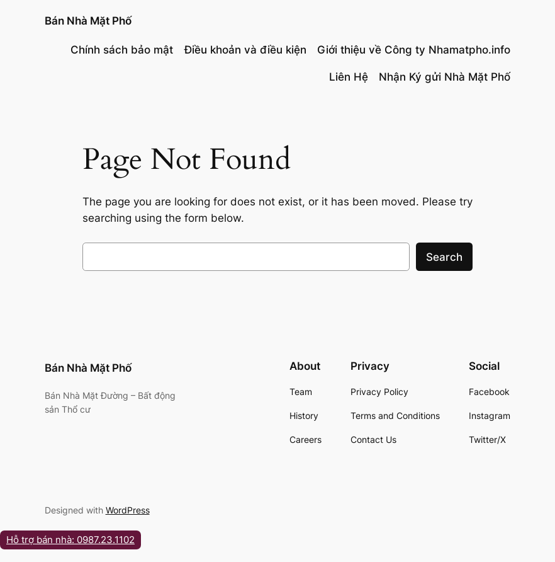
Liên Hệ (348, 77)
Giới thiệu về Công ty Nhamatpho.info (413, 49)
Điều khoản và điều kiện (245, 49)
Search (444, 257)
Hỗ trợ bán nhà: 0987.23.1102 (70, 540)
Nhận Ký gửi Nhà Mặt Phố (444, 77)
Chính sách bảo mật (121, 49)
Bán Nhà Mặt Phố (88, 20)
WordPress (128, 510)
